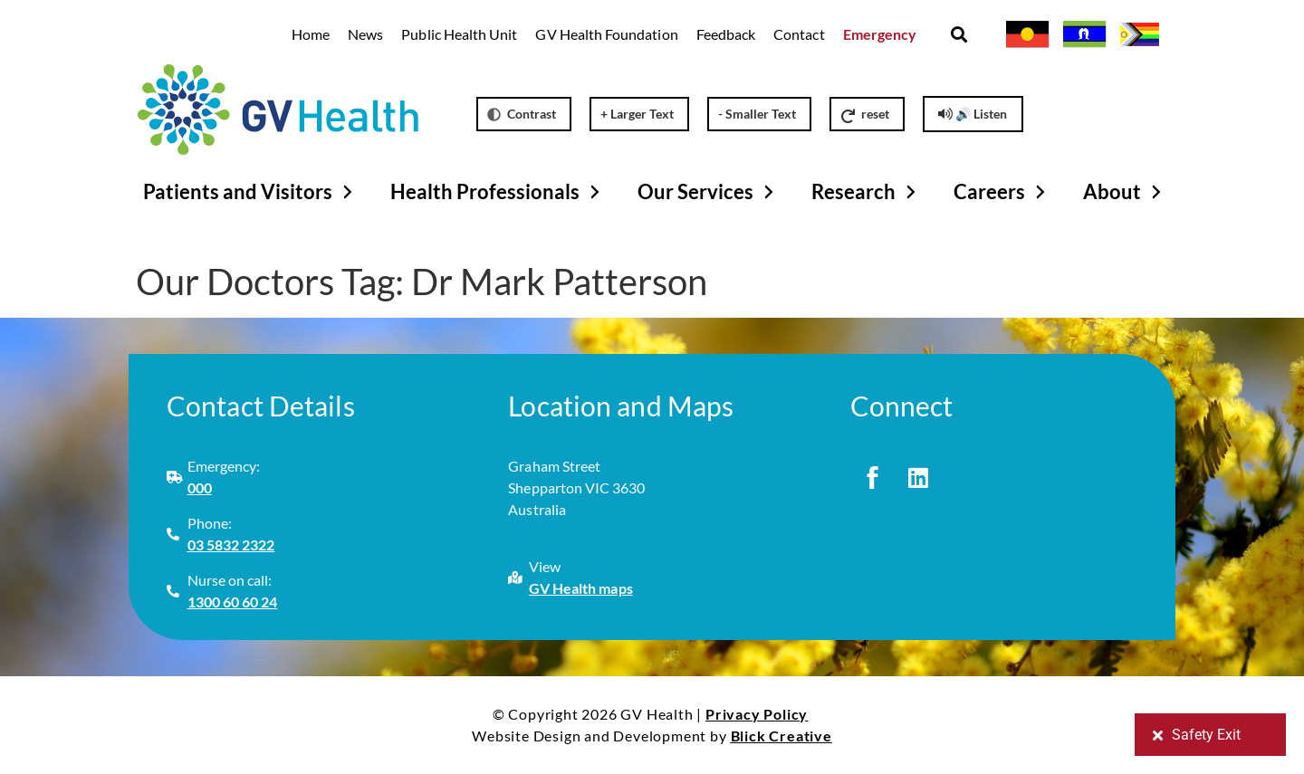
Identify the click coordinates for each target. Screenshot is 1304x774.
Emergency (880, 34)
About (1124, 192)
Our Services (708, 192)
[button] (958, 35)
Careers (1002, 192)
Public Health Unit (459, 34)
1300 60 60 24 (232, 601)
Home (311, 34)
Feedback (725, 34)
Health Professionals (497, 192)
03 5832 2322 (231, 544)
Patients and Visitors (250, 192)
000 (199, 487)
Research (866, 192)
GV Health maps (581, 588)
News (365, 34)
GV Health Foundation (606, 34)
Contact (798, 34)
